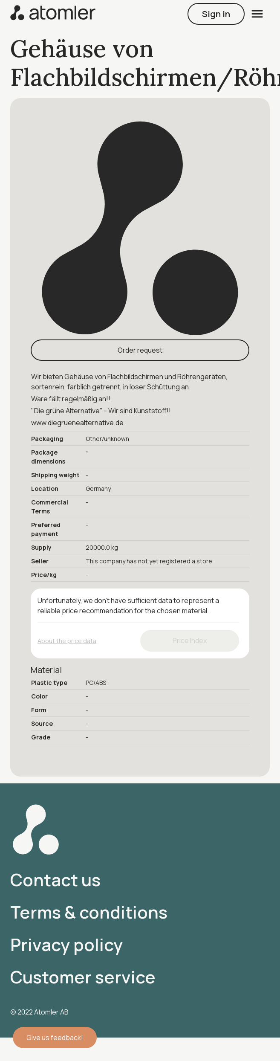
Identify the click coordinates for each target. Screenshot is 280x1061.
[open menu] (257, 13)
